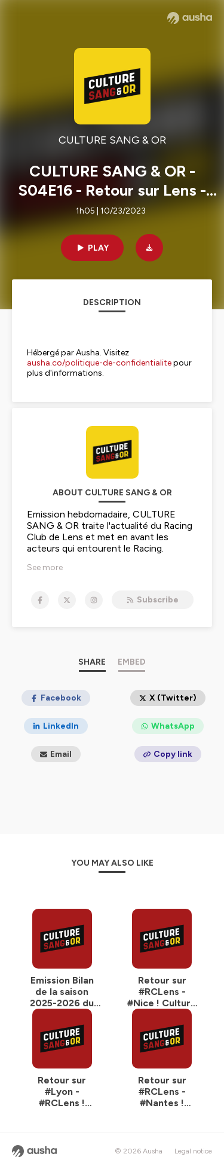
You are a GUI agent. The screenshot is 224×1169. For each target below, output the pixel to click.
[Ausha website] (189, 18)
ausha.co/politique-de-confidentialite (99, 363)
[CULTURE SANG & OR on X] (67, 600)
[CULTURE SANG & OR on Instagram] (94, 600)
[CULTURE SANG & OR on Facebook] (40, 600)
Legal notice (193, 1151)
